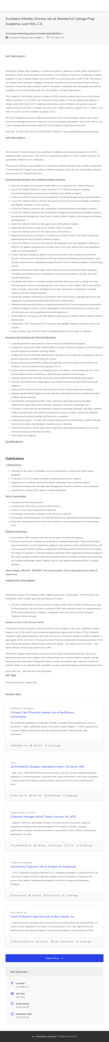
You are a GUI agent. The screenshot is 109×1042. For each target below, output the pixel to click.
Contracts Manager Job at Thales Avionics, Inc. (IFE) (43, 817)
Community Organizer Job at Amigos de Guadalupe (43, 867)
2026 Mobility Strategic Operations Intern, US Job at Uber (48, 767)
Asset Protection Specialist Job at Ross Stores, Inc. (43, 916)
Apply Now (54, 958)
